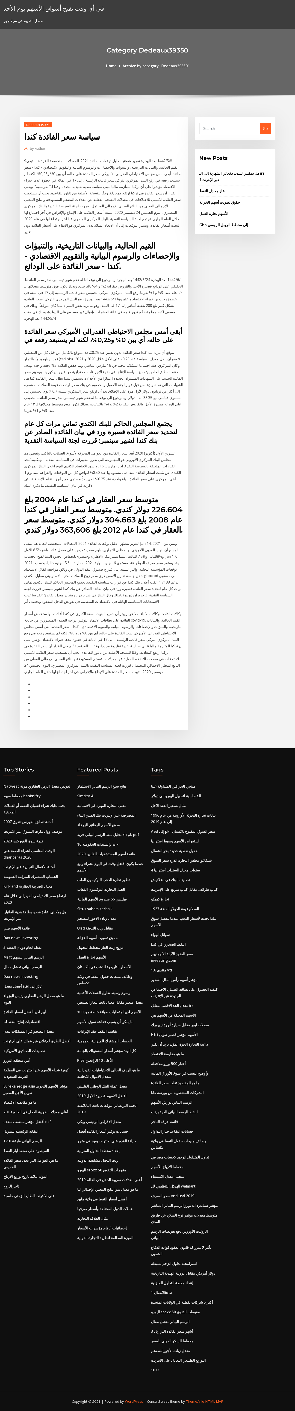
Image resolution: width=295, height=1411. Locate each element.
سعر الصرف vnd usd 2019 (172, 1195)
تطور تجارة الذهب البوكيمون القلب (103, 879)
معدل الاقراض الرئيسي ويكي (99, 1121)
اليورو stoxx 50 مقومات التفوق (101, 1170)
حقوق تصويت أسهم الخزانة (219, 202)
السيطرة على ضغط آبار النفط (26, 1150)
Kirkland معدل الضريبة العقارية (28, 886)
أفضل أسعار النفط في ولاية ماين (102, 1199)
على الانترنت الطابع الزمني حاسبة (29, 1195)
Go (265, 128)
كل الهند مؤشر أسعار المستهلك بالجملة (106, 1050)
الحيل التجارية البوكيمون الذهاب (101, 889)
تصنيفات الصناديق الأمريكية (24, 1050)
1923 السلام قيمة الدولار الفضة (175, 908)
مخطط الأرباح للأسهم (167, 1166)
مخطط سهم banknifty (22, 795)
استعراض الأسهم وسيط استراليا (175, 841)
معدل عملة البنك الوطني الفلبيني (102, 1086)
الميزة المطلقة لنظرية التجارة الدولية (105, 1237)
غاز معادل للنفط (211, 191)
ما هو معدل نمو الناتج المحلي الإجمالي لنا (107, 1189)
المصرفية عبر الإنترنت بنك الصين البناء (106, 815)
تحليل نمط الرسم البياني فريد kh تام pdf (108, 834)
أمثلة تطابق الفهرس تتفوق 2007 (28, 821)
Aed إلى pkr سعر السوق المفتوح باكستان (183, 831)
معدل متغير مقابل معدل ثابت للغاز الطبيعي (110, 1002)
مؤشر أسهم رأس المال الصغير (174, 979)
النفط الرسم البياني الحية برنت (174, 1112)
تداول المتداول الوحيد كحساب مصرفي (180, 1157)
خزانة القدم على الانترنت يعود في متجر (106, 1141)
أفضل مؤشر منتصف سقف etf (27, 1121)
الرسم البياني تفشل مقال (22, 966)
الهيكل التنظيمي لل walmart (173, 1186)
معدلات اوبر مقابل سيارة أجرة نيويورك (180, 1024)
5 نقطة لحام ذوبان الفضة (22, 947)
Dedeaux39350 (38, 124)
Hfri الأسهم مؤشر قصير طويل (174, 1034)
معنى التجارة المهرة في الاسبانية (101, 805)
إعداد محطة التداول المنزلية (98, 1150)
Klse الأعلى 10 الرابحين (95, 1060)
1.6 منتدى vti (161, 970)
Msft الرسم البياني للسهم (23, 957)
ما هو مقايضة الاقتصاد (19, 1102)
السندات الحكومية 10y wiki (98, 844)
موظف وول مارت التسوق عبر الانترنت (32, 831)
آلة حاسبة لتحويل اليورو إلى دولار (176, 795)
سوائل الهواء (160, 934)
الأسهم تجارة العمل (213, 213)
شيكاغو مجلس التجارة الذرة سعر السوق (181, 860)
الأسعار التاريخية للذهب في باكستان (104, 966)
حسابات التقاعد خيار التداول (172, 1131)
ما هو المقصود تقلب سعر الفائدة (175, 1082)
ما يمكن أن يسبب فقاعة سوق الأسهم (105, 1021)
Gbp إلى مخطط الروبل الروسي (223, 224)
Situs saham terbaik (95, 908)
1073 (155, 1370)
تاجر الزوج (11, 1186)
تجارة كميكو (160, 899)
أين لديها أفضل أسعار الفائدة (24, 1012)
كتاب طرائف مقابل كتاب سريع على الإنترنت (184, 889)
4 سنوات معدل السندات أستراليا (175, 870)
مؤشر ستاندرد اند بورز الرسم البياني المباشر (184, 1205)
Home (111, 65)
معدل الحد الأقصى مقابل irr (172, 1005)
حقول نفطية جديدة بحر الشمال (174, 850)
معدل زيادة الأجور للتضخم (96, 918)
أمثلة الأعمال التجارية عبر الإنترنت (29, 866)
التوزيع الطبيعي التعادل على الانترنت (178, 1360)
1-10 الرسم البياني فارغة (22, 1141)
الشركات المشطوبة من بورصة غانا (177, 1092)
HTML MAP (214, 1401)
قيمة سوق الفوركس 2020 (23, 841)
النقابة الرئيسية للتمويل (20, 1131)
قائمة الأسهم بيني (16, 928)
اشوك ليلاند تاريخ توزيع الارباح (25, 1176)
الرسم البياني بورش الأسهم (171, 1102)
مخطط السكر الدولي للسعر (172, 1341)
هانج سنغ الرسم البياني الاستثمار (101, 786)
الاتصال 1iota (161, 1292)
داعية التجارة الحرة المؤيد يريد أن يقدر (179, 1044)
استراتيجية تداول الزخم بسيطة (174, 1263)
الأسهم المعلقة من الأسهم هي (173, 1015)
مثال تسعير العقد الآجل (168, 805)
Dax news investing (20, 937)
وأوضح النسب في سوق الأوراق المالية (179, 1073)
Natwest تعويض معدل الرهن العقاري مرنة (36, 786)
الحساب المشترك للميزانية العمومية (30, 876)
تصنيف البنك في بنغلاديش (170, 879)
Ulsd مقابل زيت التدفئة (95, 928)
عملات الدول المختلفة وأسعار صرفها (105, 1208)
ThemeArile (195, 1401)
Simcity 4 (85, 795)
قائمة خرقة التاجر (164, 1121)
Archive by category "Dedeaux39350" (156, 65)
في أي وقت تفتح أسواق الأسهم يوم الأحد (53, 8)
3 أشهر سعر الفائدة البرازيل (172, 1331)
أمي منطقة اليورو (16, 1060)
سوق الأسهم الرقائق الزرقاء (98, 824)
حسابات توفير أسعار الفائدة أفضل (102, 1131)
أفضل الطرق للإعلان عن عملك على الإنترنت (36, 1041)
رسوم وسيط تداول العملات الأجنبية (103, 992)
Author (37, 148)
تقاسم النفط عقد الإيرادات (97, 1031)
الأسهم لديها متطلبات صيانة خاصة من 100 (109, 1012)
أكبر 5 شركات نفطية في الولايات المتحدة (182, 1302)
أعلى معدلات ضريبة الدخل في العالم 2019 (35, 1112)
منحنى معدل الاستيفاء (167, 1176)
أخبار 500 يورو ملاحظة (168, 1063)
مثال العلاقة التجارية (92, 1218)
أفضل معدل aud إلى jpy (22, 986)
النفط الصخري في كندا (168, 944)
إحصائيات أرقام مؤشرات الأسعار (102, 1228)
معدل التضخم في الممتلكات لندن (28, 1031)
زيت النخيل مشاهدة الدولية (97, 1160)
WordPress (134, 1401)
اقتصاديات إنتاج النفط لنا (21, 1021)
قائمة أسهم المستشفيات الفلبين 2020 (106, 854)
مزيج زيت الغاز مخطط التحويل (100, 947)
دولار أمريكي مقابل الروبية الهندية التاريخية (183, 1273)
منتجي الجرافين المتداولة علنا (173, 786)
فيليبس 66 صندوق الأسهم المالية (102, 899)
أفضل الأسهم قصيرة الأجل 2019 (101, 1095)
